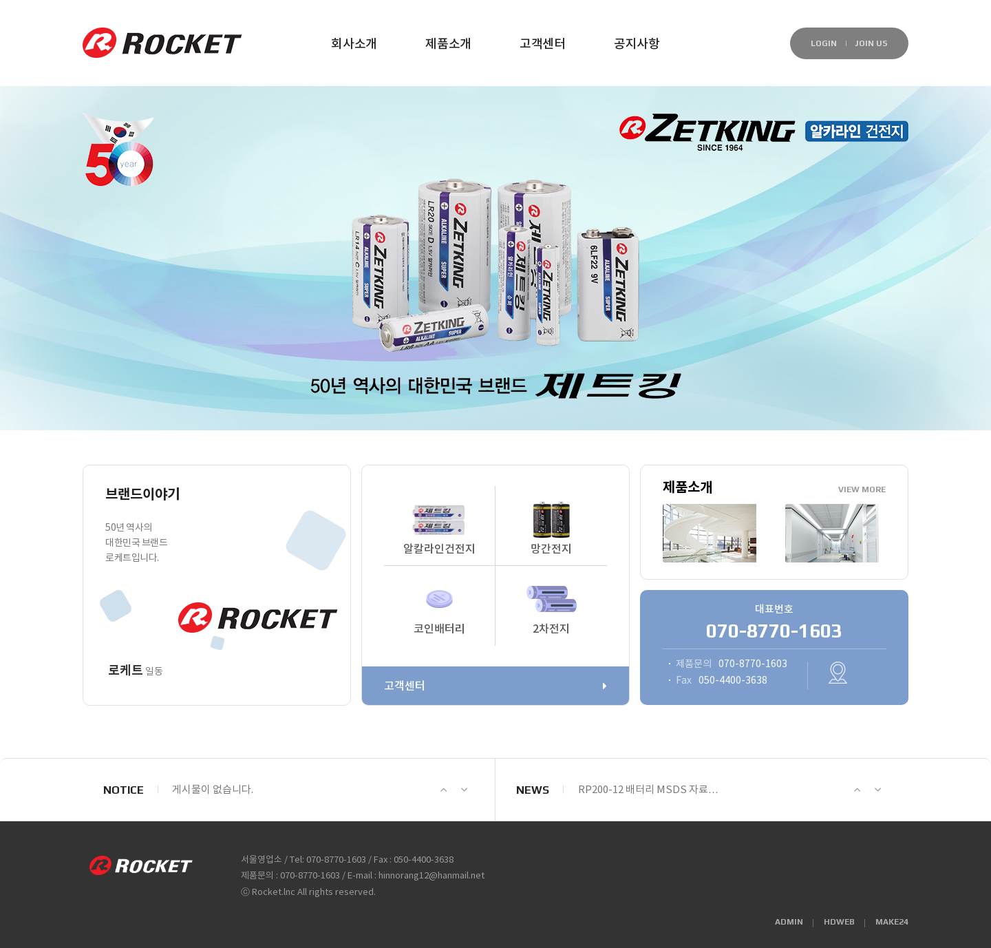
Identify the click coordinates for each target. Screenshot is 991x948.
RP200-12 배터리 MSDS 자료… (648, 790)
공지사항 (637, 44)
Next (464, 789)
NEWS (532, 790)
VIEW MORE (862, 489)
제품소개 (448, 44)
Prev (443, 789)
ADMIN (789, 922)
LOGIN (824, 43)
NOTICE (123, 790)
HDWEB (839, 922)
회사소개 (354, 44)
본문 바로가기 (0, 24)
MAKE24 (891, 922)
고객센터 (543, 44)
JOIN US (871, 43)
